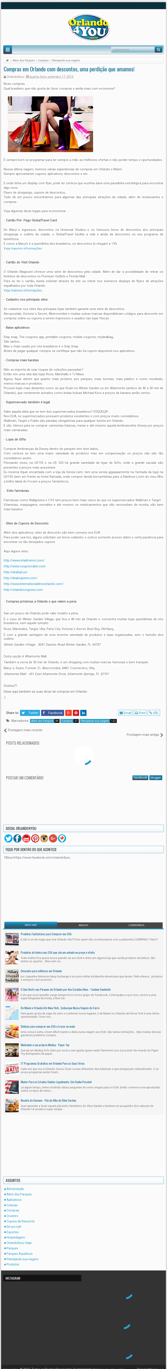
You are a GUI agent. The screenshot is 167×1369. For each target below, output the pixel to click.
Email (126, 712)
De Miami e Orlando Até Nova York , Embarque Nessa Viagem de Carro (60, 1003)
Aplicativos (14, 1195)
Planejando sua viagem (99, 721)
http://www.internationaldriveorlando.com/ (33, 584)
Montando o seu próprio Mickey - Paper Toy (45, 1040)
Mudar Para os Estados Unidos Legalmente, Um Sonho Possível (56, 1077)
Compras (70, 721)
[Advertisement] (31, 885)
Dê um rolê (14, 1222)
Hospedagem (16, 1233)
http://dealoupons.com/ (20, 578)
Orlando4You (12, 1364)
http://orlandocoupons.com (23, 590)
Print (141, 712)
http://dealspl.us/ (16, 572)
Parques (12, 1243)
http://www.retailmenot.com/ (24, 560)
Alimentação (15, 1184)
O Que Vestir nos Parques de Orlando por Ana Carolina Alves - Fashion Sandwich (65, 984)
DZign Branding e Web (115, 1364)
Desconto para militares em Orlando (41, 966)
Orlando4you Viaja (19, 1238)
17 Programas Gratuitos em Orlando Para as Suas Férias (53, 1058)
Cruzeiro (12, 1211)
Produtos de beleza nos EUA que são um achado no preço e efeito (58, 947)
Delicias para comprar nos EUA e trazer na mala (48, 1021)
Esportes (13, 1227)
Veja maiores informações (23, 248)
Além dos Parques (45, 721)
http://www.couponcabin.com (24, 566)
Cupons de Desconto (21, 1216)
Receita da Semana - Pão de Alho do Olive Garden (48, 1095)
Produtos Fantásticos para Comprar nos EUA (46, 929)
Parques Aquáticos (20, 1249)
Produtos (13, 1260)
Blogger (158, 1364)
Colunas (12, 1200)
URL (155, 712)
